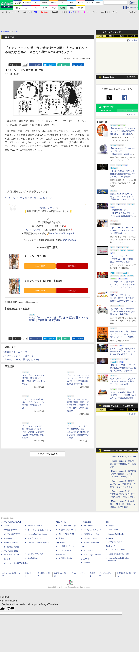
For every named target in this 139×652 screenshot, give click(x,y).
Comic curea (113, 530)
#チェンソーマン (48, 207)
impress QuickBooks (116, 534)
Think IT (7, 526)
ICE (107, 522)
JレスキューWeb (90, 538)
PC (63, 12)
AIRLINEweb (88, 526)
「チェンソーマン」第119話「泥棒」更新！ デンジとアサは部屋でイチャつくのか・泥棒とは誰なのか (78, 405)
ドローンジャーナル (11, 543)
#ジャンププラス (34, 230)
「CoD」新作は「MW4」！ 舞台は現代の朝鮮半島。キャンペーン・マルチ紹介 (123, 174)
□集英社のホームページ (15, 352)
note (65, 65)
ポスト (16, 65)
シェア (37, 65)
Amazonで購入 (40, 266)
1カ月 (133, 36)
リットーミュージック (67, 526)
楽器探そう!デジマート (67, 530)
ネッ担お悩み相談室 (11, 547)
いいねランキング (127, 111)
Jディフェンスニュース (93, 530)
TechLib (86, 562)
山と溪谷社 (60, 543)
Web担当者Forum (10, 530)
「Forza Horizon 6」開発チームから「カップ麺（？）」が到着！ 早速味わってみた (123, 484)
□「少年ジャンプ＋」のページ (18, 356)
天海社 (111, 526)
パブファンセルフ (115, 542)
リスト (25, 65)
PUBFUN (109, 538)
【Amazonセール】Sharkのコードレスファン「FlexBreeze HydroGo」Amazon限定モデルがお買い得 (122, 154)
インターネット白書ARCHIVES (16, 563)
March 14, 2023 (68, 240)
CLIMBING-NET (65, 550)
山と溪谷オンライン (66, 546)
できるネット (9, 559)
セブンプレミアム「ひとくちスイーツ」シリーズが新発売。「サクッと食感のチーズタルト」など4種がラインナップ (123, 384)
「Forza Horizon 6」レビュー (123, 456)
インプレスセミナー (35, 538)
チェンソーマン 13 (35, 256)
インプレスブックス (35, 554)
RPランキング (106, 111)
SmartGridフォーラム (36, 526)
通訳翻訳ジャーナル (91, 534)
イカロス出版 (86, 522)
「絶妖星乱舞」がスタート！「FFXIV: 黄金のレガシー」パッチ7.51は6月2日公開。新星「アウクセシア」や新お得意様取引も (123, 216)
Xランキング (108, 107)
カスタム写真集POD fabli (119, 554)
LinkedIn (80, 65)
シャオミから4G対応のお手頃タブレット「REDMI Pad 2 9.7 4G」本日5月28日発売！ (123, 395)
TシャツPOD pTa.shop (118, 550)
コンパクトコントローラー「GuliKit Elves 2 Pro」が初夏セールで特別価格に (122, 311)
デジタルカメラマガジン (13, 555)
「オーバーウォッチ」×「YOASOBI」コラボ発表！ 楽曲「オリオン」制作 (122, 259)
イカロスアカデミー (91, 543)
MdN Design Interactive (92, 555)
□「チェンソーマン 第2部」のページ (21, 359)
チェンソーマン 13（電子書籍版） (43, 281)
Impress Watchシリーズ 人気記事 (118, 406)
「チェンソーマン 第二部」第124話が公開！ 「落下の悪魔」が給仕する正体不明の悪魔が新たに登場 (33, 432)
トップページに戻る (47, 454)
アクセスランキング (111, 32)
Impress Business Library (37, 534)
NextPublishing (33, 558)
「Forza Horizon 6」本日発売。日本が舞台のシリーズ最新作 (123, 464)
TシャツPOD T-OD (66, 534)
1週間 (122, 36)
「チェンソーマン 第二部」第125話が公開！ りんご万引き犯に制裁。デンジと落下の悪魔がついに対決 (78, 432)
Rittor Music (61, 522)
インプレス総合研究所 (12, 534)
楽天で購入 (72, 266)
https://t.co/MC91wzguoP (62, 233)
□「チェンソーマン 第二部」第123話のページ (28, 198)
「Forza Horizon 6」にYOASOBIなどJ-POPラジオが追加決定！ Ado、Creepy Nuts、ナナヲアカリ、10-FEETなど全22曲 (122, 497)
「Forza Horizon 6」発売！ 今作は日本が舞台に (120, 451)
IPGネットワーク (112, 546)
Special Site (108, 77)
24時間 (111, 36)
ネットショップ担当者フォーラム (40, 530)
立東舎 (61, 538)
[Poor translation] (10, 608)
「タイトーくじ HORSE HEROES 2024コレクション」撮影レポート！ (122, 230)
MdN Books (88, 550)
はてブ (51, 65)
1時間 (101, 36)
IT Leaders (8, 538)
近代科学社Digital (65, 558)
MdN (83, 547)
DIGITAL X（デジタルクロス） (39, 543)
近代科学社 (60, 555)
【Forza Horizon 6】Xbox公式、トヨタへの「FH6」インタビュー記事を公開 (123, 504)
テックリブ (85, 559)
